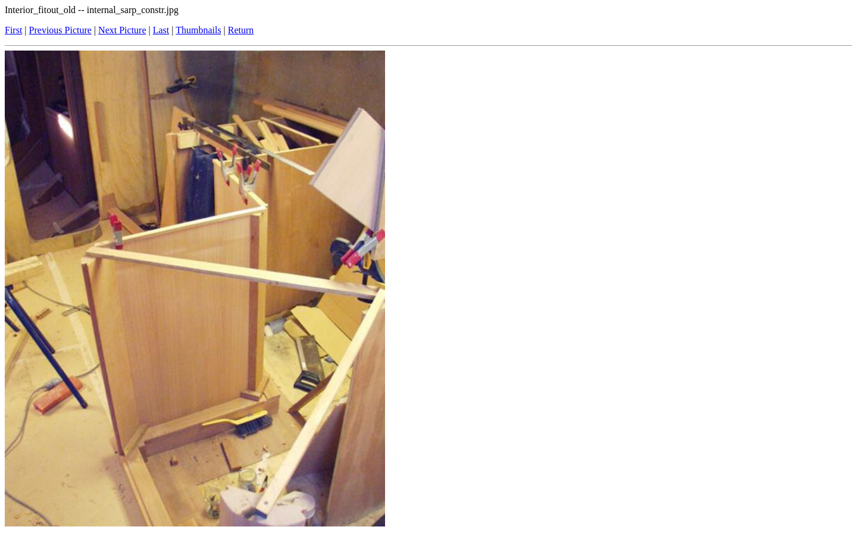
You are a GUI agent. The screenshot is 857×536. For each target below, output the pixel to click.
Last (161, 30)
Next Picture (122, 30)
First (13, 30)
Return (241, 30)
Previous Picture (60, 30)
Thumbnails (198, 30)
